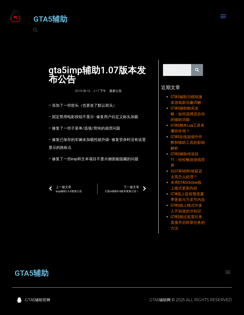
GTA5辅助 (50, 19)
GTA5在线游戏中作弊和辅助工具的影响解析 (188, 142)
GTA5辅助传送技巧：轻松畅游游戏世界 (188, 160)
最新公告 (115, 91)
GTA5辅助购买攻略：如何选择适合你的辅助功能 (188, 114)
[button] (223, 16)
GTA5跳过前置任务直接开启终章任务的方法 (188, 222)
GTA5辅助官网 (37, 300)
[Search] (197, 70)
